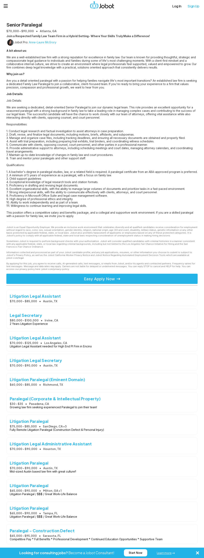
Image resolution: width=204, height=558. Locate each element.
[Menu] (5, 6)
